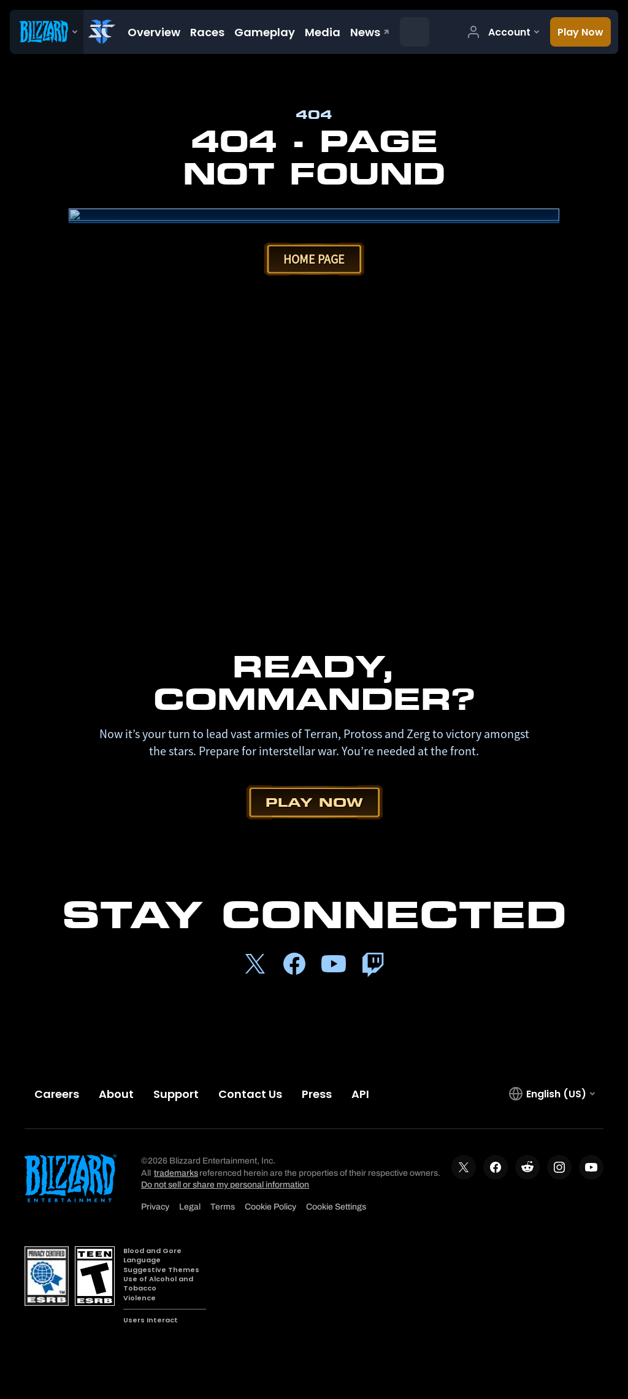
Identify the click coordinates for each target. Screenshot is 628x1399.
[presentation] (46, 32)
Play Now (314, 802)
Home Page (314, 259)
